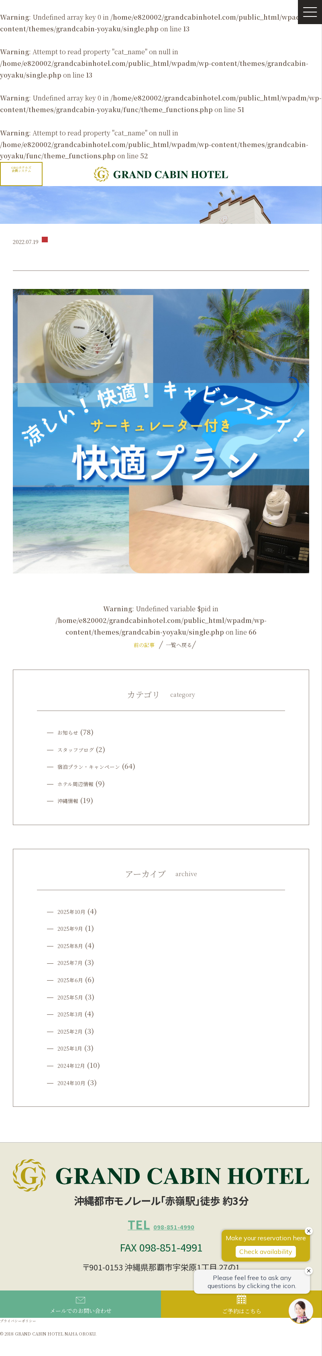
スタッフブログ (81, 749)
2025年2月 (74, 1031)
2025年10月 (76, 911)
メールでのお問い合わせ (81, 1320)
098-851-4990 (161, 1231)
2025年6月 (74, 979)
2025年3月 (74, 1013)
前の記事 (144, 645)
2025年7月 (74, 962)
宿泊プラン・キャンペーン (98, 766)
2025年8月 (74, 945)
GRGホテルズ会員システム (21, 169)
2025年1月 (74, 1048)
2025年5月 (74, 996)
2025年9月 (74, 928)
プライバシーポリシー (26, 1337)
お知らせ (70, 732)
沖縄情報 (71, 800)
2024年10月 (76, 1082)
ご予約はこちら (241, 1319)
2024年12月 (76, 1065)
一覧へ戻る (178, 645)
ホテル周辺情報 (81, 783)
